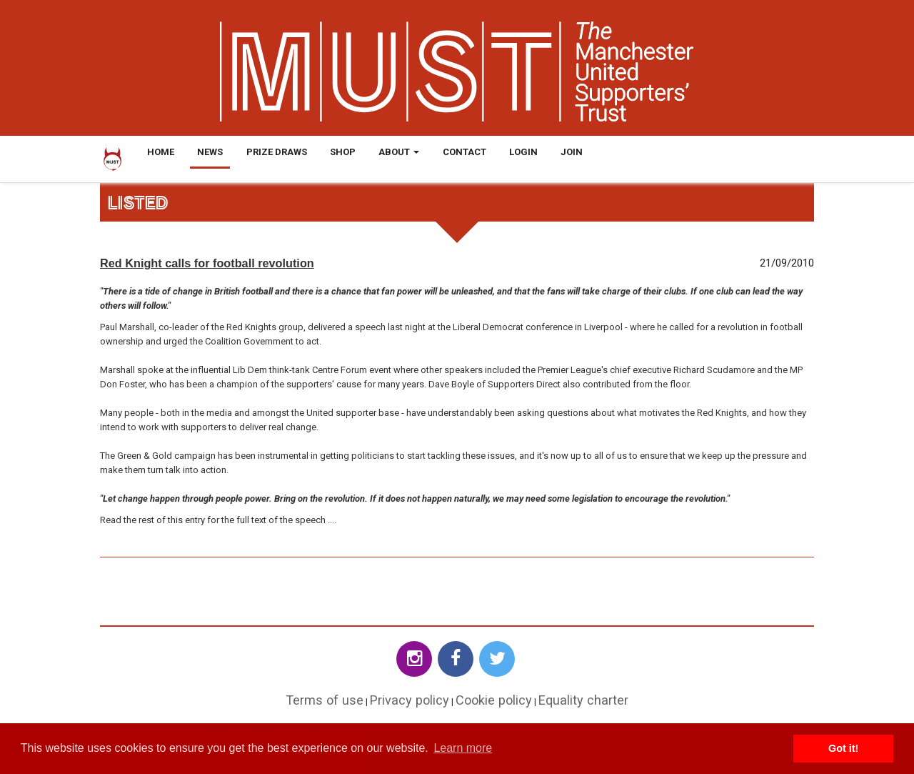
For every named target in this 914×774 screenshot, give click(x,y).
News (210, 152)
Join (572, 152)
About (398, 152)
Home (160, 152)
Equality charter (583, 700)
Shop (343, 152)
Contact (464, 152)
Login (523, 152)
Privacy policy (409, 700)
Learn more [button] (462, 748)
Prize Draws (276, 152)
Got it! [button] (843, 748)
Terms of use (324, 700)
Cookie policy (494, 700)
